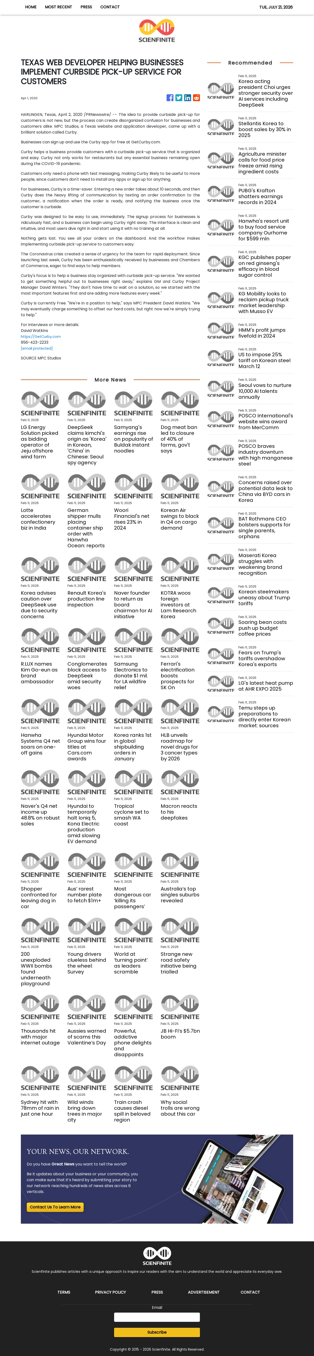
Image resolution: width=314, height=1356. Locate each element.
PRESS (86, 7)
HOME (31, 7)
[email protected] (38, 348)
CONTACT (110, 7)
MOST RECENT (58, 7)
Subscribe (157, 1332)
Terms (63, 1292)
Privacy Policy (110, 1292)
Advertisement (204, 1292)
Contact (250, 1292)
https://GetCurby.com (43, 336)
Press (157, 1292)
